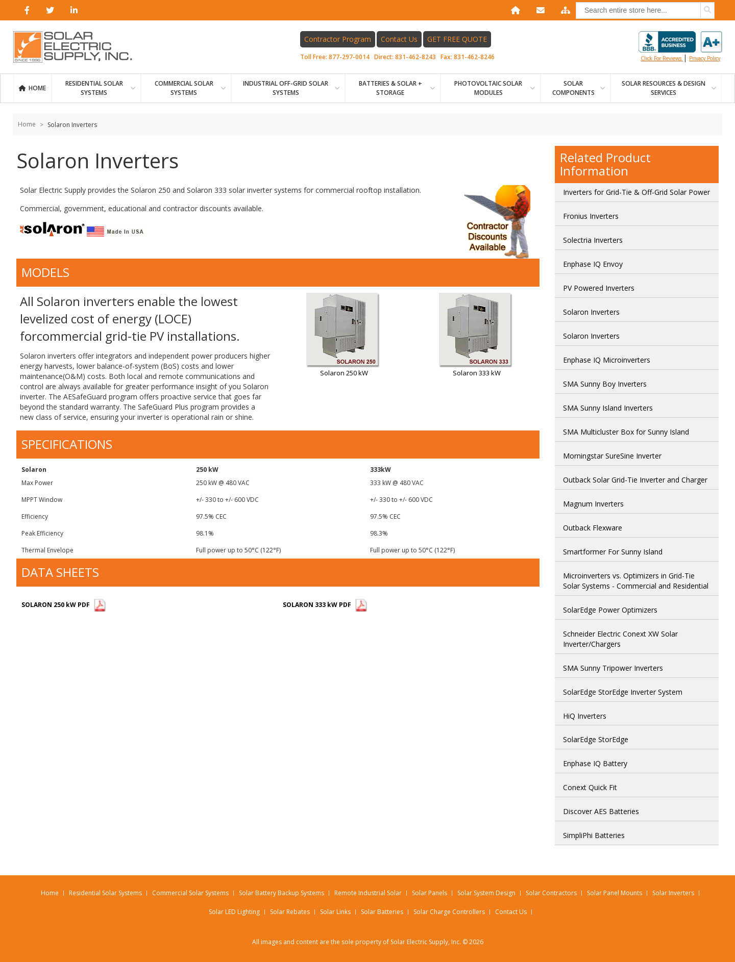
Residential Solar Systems (105, 893)
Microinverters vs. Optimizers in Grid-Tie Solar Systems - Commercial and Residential (635, 581)
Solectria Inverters (593, 240)
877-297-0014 (349, 57)
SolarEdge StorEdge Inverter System (622, 692)
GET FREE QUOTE (457, 39)
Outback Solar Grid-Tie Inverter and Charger (635, 480)
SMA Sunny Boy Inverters (605, 384)
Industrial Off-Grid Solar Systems (285, 88)
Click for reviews (680, 46)
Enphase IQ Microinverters (606, 360)
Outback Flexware (592, 528)
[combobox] (645, 10)
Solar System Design (486, 893)
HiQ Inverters (584, 716)
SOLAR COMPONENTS (573, 88)
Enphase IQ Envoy (593, 264)
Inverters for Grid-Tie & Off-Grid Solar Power (636, 192)
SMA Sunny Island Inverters (608, 408)
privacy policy (704, 58)
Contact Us (399, 39)
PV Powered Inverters (598, 288)
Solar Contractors (551, 893)
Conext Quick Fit (590, 787)
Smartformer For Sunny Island (613, 551)
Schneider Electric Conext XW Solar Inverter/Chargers (620, 639)
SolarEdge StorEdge (595, 739)
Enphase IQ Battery (595, 763)
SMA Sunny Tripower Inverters (613, 668)
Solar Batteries (382, 911)
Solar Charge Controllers (449, 911)
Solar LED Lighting (234, 911)
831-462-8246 (474, 57)
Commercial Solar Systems (184, 88)
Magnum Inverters (593, 504)
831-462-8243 (415, 57)
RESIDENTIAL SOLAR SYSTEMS (94, 88)
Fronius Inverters (591, 216)
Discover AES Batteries (601, 811)
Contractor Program (337, 39)
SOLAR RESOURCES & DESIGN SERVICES (663, 88)
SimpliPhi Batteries (594, 835)
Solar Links (335, 911)
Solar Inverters (673, 893)
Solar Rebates (290, 911)
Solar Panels (429, 893)
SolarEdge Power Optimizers (610, 610)
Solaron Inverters (591, 312)
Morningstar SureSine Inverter (612, 456)
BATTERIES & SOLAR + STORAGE (390, 88)
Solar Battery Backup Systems (281, 893)
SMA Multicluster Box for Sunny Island (626, 432)
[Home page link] (78, 46)
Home (37, 88)
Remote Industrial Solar (368, 893)
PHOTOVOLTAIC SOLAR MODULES (488, 88)
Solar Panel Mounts (614, 893)
